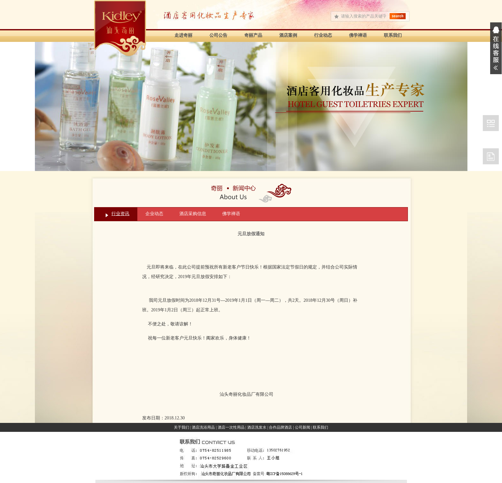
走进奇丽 (183, 35)
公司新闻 (302, 427)
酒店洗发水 (256, 427)
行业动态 (323, 35)
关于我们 (181, 427)
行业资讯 (120, 213)
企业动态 (154, 213)
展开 (496, 48)
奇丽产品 (253, 35)
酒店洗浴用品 (203, 427)
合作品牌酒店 (280, 427)
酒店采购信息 (192, 213)
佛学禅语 (358, 35)
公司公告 (218, 35)
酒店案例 (288, 35)
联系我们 (393, 35)
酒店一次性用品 (231, 427)
